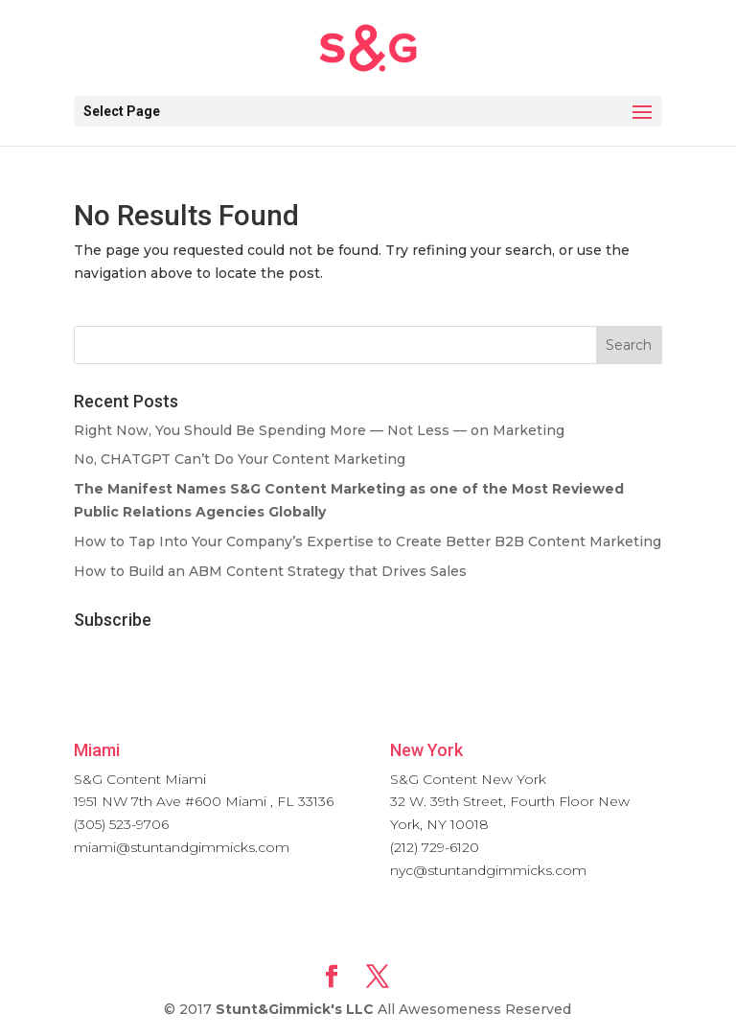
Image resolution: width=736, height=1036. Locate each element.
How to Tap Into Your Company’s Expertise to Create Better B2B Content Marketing (367, 541)
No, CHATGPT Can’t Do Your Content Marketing (239, 459)
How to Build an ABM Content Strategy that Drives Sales (270, 571)
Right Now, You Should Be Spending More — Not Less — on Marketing (319, 430)
